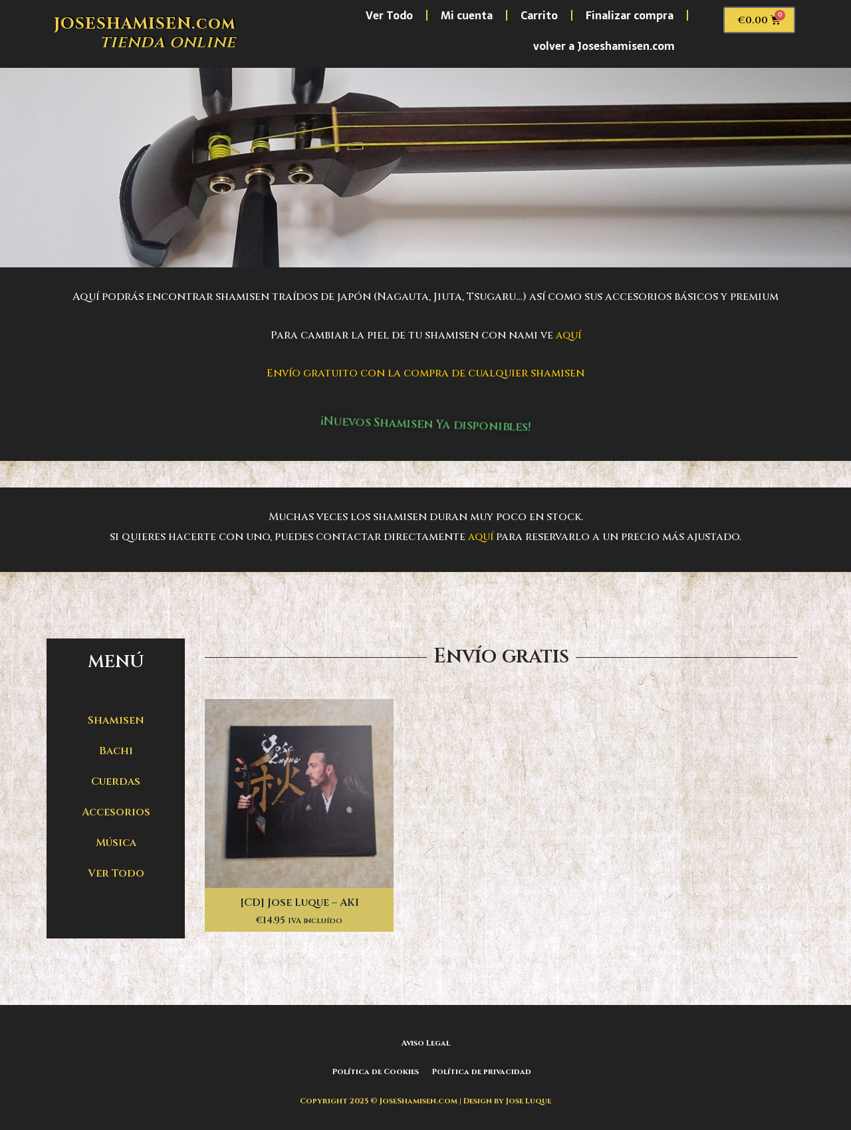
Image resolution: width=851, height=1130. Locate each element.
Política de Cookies (374, 1071)
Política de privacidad (482, 1071)
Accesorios (116, 812)
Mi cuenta (467, 15)
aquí (568, 335)
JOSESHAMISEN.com (145, 24)
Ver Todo (389, 15)
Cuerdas (115, 781)
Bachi (116, 751)
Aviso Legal (425, 1043)
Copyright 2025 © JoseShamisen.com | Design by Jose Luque (426, 1099)
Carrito (539, 15)
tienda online (168, 42)
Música (116, 842)
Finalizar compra (629, 15)
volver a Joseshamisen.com (604, 46)
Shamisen (116, 720)
